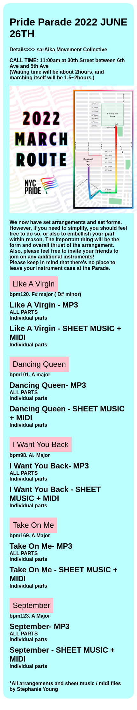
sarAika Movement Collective (72, 49)
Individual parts (28, 318)
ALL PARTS (24, 312)
